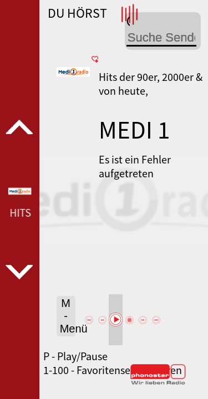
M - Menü (67, 316)
